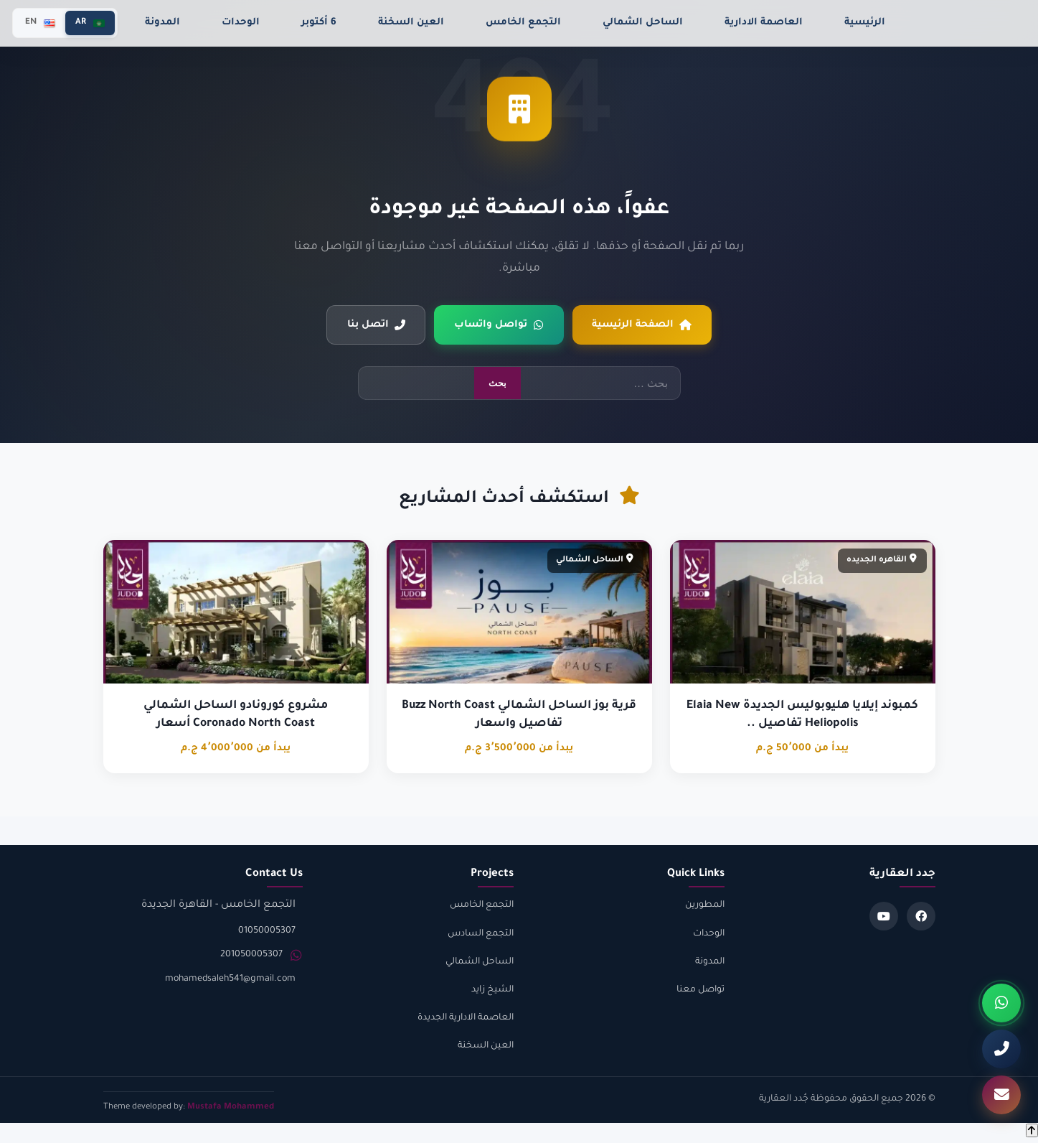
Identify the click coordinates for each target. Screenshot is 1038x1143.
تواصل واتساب (498, 325)
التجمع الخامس (523, 22)
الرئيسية (864, 22)
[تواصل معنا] (1001, 1095)
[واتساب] (1001, 1003)
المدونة (162, 22)
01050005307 (267, 931)
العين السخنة (411, 22)
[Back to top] (1032, 1131)
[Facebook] (921, 916)
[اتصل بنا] (1001, 1049)
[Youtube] (883, 916)
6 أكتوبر (318, 22)
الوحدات (241, 22)
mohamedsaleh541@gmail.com (230, 980)
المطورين (705, 906)
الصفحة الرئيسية (643, 325)
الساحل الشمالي (643, 22)
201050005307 (251, 956)
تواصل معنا (700, 991)
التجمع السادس (481, 934)
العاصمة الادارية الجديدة (465, 1019)
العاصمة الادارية (764, 22)
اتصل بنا (375, 325)
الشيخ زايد (492, 991)
